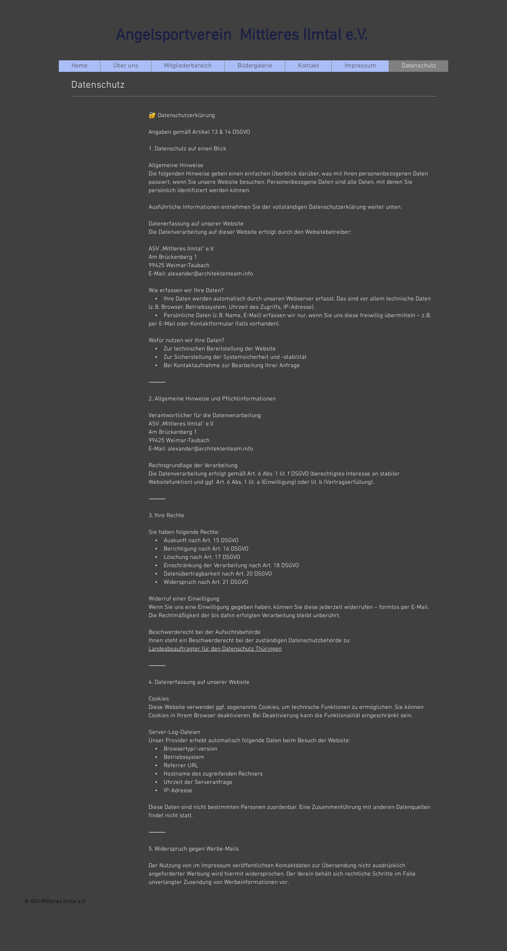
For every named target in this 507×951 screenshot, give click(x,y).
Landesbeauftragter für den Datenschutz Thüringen (215, 649)
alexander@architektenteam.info (210, 273)
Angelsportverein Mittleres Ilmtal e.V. (242, 35)
